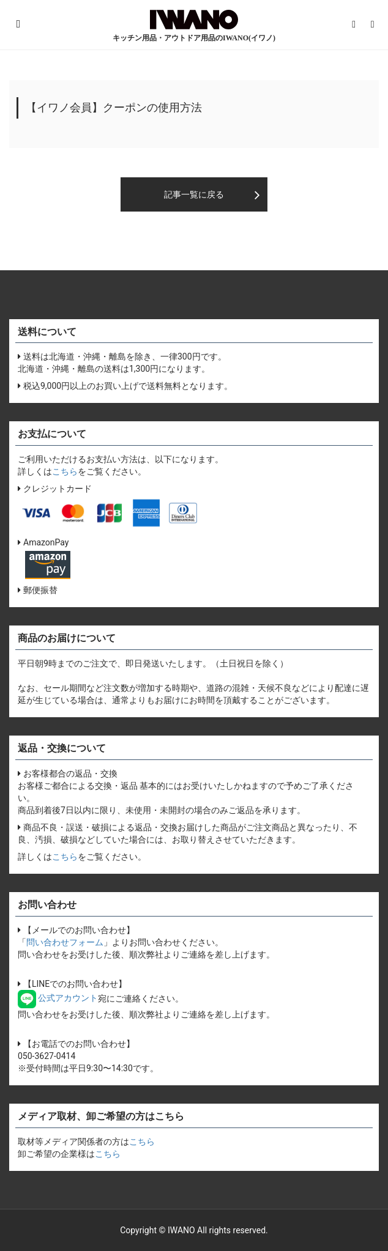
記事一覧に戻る (194, 194)
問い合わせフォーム (64, 942)
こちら (65, 471)
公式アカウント (58, 998)
